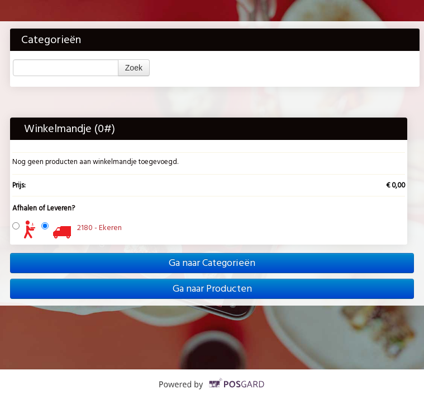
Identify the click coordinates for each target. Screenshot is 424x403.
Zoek (133, 67)
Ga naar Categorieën (212, 263)
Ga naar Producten (212, 288)
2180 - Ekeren (99, 227)
